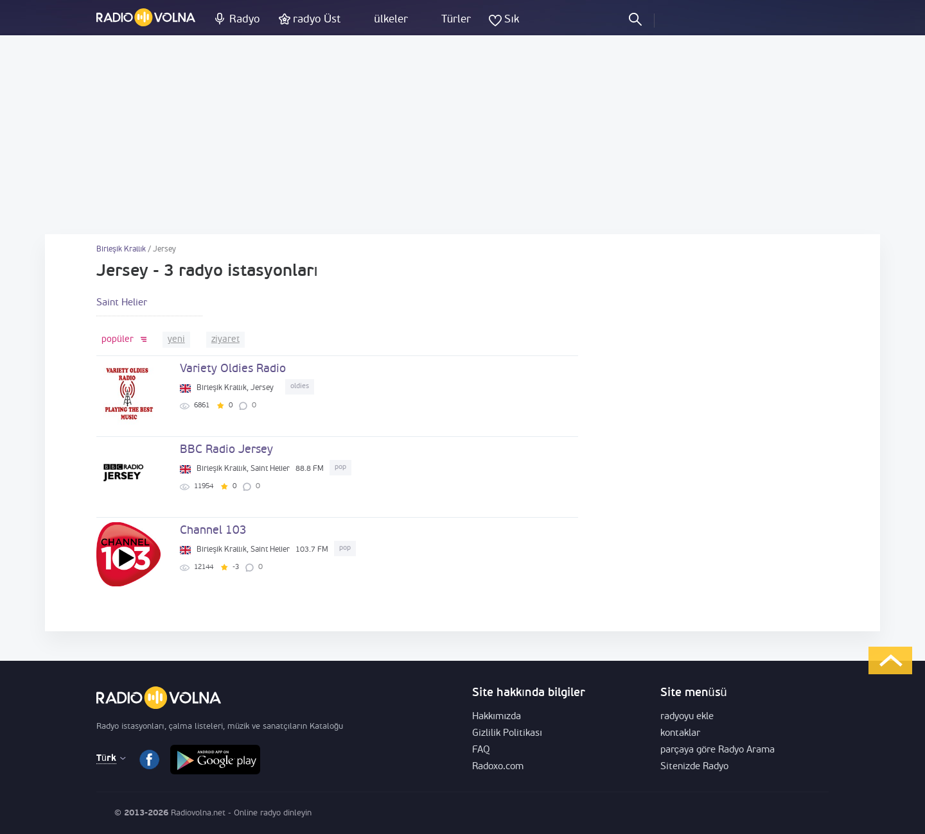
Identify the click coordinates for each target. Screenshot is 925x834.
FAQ (481, 750)
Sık (511, 19)
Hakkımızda (496, 717)
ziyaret (225, 340)
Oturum (675, 18)
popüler (117, 340)
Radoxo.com (498, 767)
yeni (176, 340)
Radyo (244, 19)
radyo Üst (316, 19)
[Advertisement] (462, 135)
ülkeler (390, 19)
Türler (456, 19)
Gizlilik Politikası (507, 733)
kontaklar (680, 733)
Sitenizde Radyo (694, 767)
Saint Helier (121, 303)
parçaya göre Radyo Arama (717, 750)
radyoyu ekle (687, 717)
